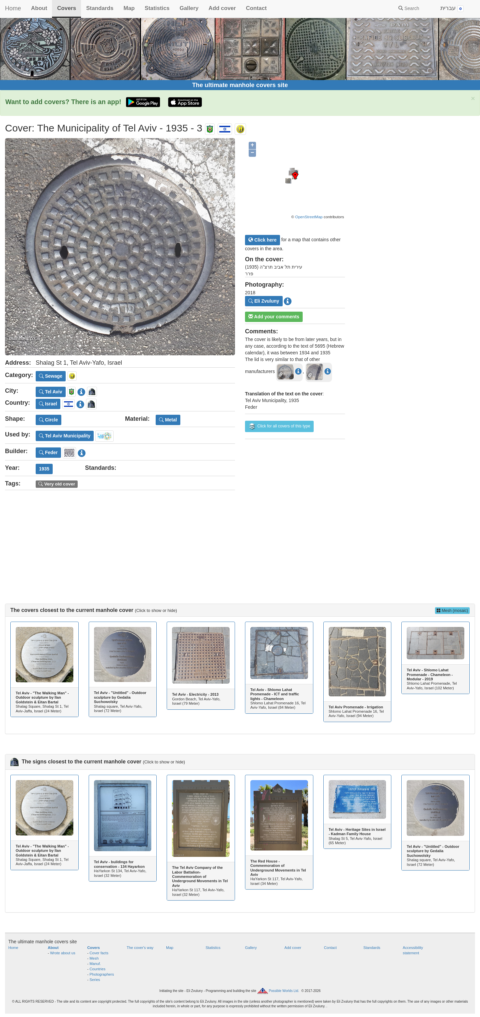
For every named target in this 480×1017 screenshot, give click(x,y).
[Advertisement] (240, 540)
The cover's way (140, 948)
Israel (48, 403)
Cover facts (99, 953)
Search (408, 8)
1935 (44, 468)
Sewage (50, 376)
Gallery (189, 8)
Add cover (222, 8)
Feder (48, 452)
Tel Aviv (50, 391)
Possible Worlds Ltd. (284, 991)
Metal (168, 419)
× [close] (473, 98)
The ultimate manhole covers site (240, 85)
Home (13, 8)
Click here (262, 240)
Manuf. (95, 964)
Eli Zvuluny (263, 301)
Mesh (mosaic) (452, 610)
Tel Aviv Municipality (64, 435)
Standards (99, 8)
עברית (452, 8)
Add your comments (273, 316)
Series (95, 980)
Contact (256, 8)
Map (129, 8)
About (39, 8)
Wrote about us (62, 953)
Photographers (102, 974)
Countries (98, 969)
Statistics (157, 8)
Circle (48, 419)
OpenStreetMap (309, 217)
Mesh (94, 958)
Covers (66, 8)
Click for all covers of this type (279, 426)
